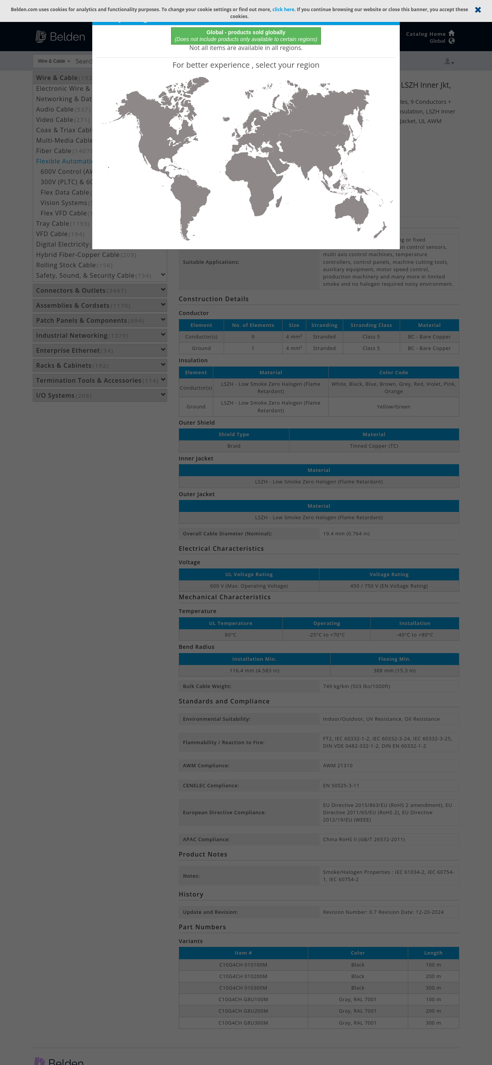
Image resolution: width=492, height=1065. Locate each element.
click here (283, 9)
